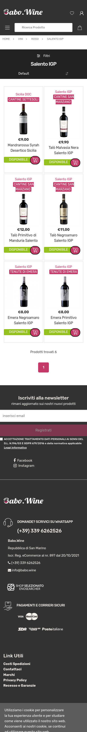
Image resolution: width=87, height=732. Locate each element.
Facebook (22, 448)
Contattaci (12, 657)
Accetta (51, 725)
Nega (69, 725)
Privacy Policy (15, 668)
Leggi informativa (15, 435)
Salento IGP (63, 79)
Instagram (23, 453)
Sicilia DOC (23, 82)
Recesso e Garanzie (19, 673)
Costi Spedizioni (16, 651)
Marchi (9, 662)
